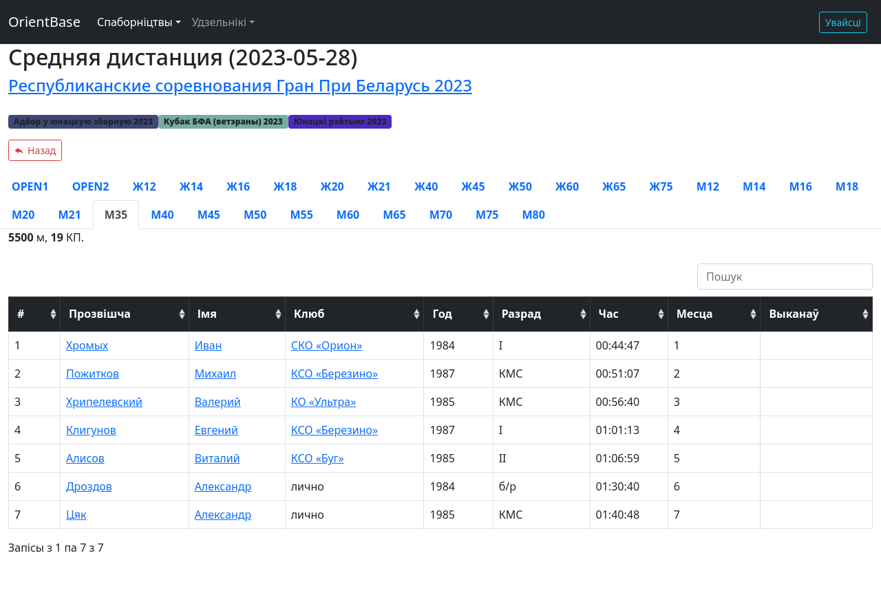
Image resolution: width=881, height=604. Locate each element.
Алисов (85, 458)
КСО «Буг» (317, 458)
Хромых (87, 345)
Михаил (216, 373)
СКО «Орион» (327, 345)
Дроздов (89, 486)
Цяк (76, 514)
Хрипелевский (104, 401)
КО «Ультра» (324, 401)
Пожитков (92, 373)
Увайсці (843, 22)
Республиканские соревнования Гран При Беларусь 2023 (240, 85)
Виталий (217, 458)
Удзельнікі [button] (219, 22)
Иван (208, 345)
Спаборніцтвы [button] (135, 22)
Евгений (216, 430)
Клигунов (91, 430)
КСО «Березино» (334, 373)
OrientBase (44, 21)
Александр (223, 486)
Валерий (218, 401)
